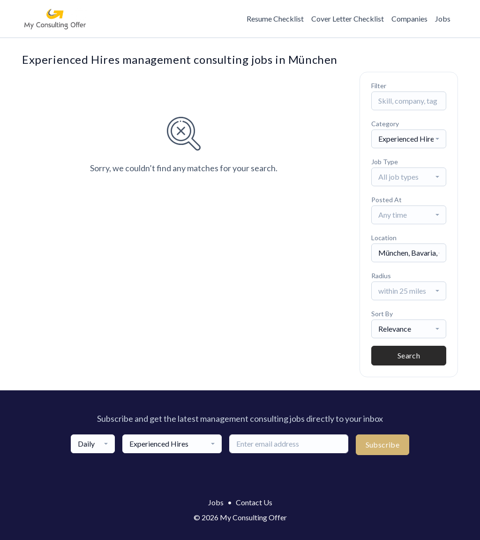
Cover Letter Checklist (347, 18)
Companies (409, 18)
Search (409, 355)
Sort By (382, 314)
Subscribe (383, 444)
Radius (381, 276)
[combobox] (408, 138)
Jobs (442, 18)
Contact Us (254, 502)
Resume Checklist (275, 18)
